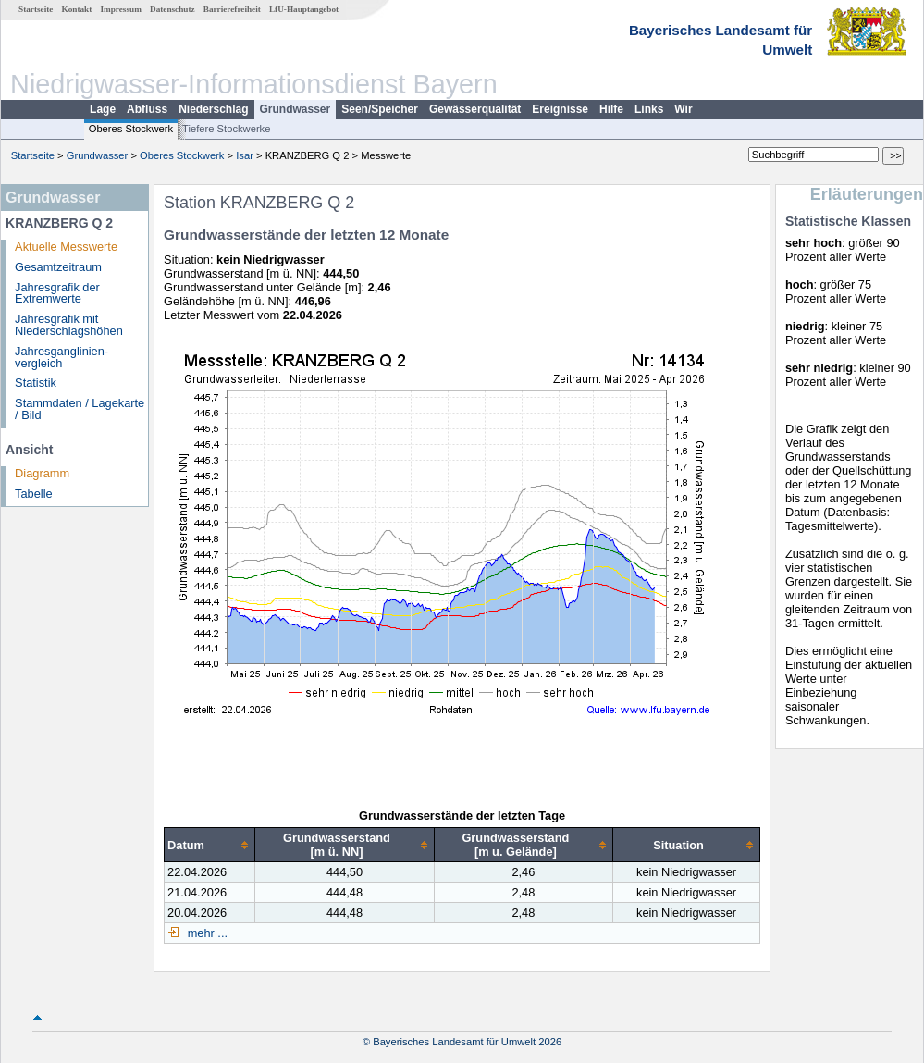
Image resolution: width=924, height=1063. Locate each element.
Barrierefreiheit (232, 9)
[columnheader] (210, 845)
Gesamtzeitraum (58, 267)
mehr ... (206, 933)
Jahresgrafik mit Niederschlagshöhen (69, 325)
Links (648, 109)
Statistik (35, 382)
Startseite (35, 9)
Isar (244, 155)
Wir (683, 109)
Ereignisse (560, 109)
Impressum (121, 9)
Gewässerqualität (475, 109)
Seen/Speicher (379, 109)
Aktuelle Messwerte (66, 246)
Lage (103, 109)
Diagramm (42, 473)
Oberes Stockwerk (131, 128)
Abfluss (147, 109)
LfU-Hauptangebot (304, 9)
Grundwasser (295, 109)
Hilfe (611, 109)
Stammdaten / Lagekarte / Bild (79, 409)
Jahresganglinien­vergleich (61, 357)
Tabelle (34, 494)
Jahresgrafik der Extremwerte (57, 293)
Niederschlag (213, 109)
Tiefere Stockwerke (226, 128)
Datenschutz (172, 9)
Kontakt (77, 9)
